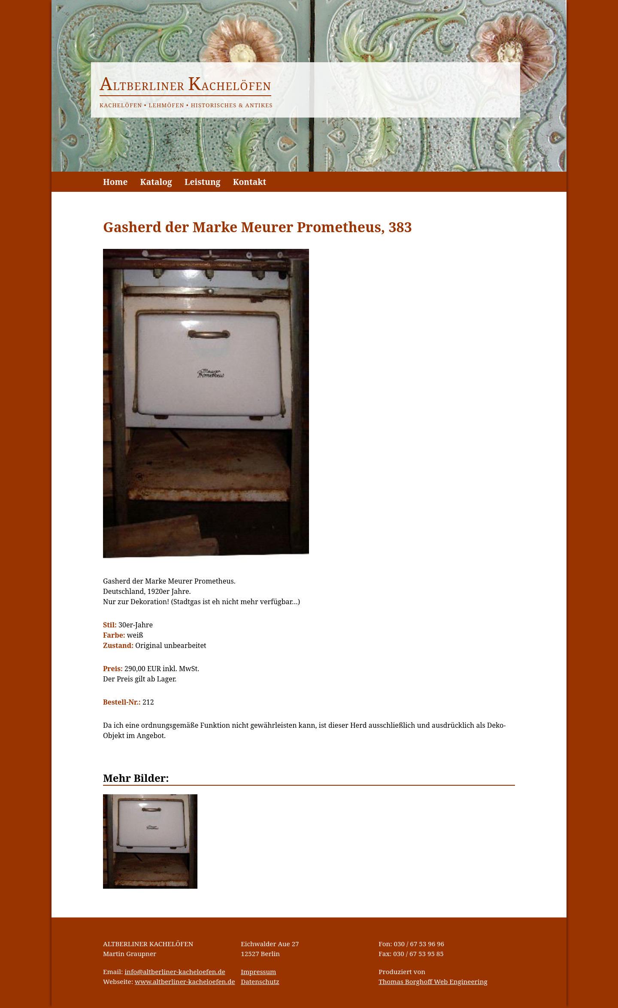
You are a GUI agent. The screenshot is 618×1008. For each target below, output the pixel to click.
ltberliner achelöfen (186, 86)
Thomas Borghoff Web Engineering (433, 981)
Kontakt (250, 182)
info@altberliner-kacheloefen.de (174, 971)
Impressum (258, 971)
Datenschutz (260, 981)
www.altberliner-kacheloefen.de (185, 981)
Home (115, 182)
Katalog (156, 182)
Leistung (203, 182)
